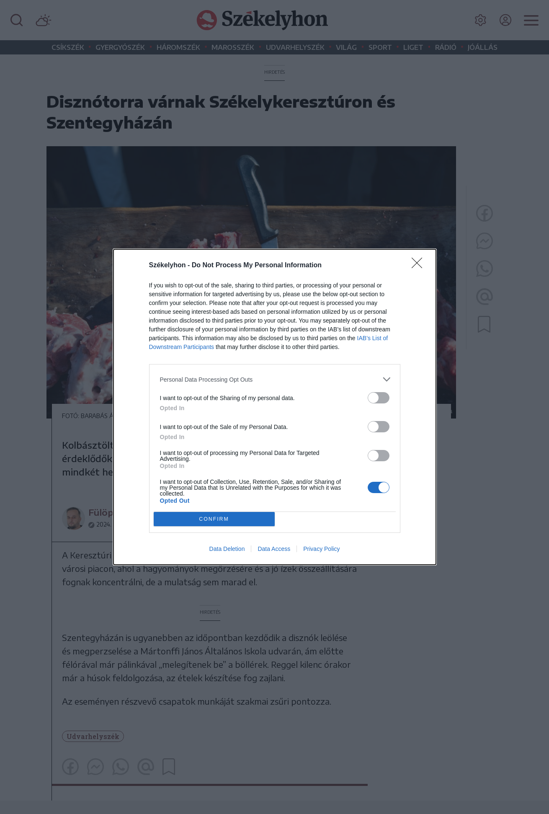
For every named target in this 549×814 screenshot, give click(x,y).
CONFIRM (214, 519)
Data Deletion (227, 548)
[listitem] (274, 379)
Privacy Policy (321, 548)
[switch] (378, 397)
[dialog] (274, 407)
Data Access (274, 548)
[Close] (420, 266)
